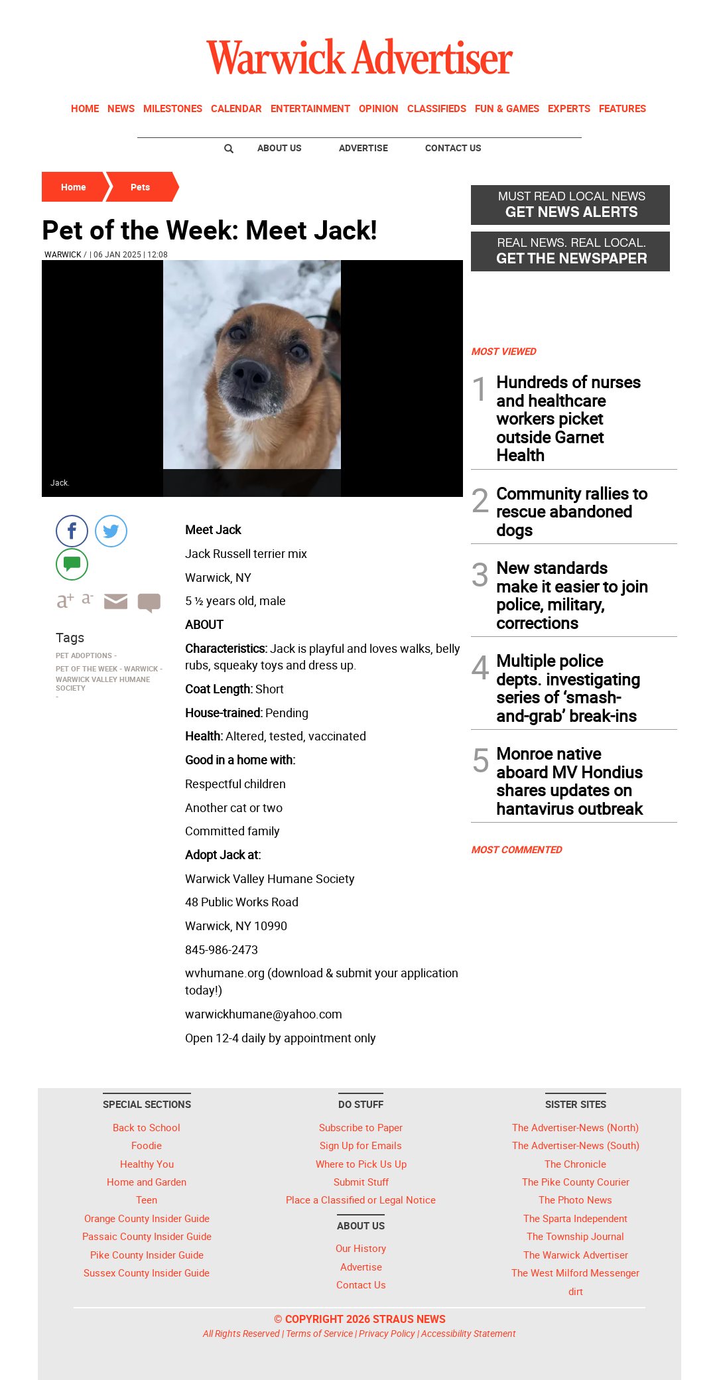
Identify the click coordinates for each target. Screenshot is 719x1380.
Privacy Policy (387, 1333)
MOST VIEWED (503, 351)
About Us (279, 147)
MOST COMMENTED (516, 849)
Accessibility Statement (468, 1333)
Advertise (363, 147)
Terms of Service (319, 1333)
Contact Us (453, 147)
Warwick (63, 254)
